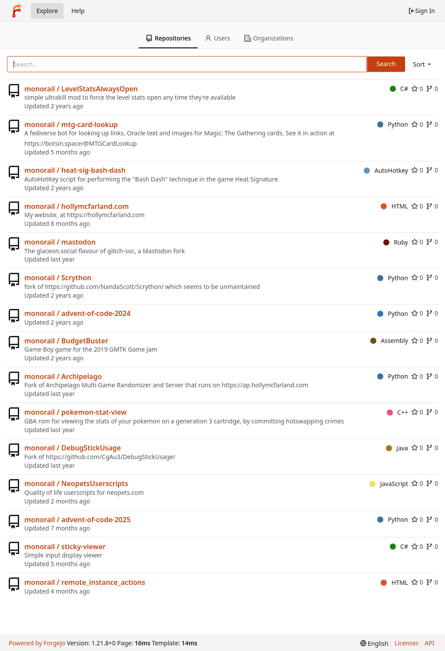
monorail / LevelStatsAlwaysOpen (81, 88)
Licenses (407, 643)
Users (217, 38)
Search (385, 64)
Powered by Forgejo (37, 643)
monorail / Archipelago (63, 376)
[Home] (16, 11)
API (429, 643)
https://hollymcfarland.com (106, 215)
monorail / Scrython (57, 277)
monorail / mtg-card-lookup (71, 124)
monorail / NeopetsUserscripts (76, 483)
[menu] (423, 64)
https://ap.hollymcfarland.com (265, 385)
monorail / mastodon (60, 242)
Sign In (421, 11)
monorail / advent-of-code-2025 (77, 519)
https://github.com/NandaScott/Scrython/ (104, 286)
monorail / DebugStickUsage (72, 447)
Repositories (168, 38)
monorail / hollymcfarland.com (76, 206)
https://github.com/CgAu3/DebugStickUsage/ (110, 457)
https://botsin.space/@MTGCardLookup (80, 143)
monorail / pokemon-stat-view (75, 412)
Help (78, 11)
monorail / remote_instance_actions (84, 582)
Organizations (268, 38)
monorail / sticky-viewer (65, 546)
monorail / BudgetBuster (66, 340)
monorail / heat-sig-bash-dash (75, 170)
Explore (47, 11)
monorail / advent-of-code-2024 (77, 313)
